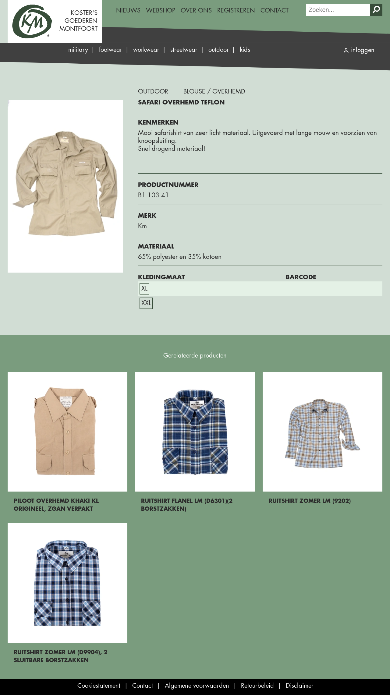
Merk (147, 216)
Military (78, 50)
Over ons (196, 10)
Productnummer (168, 185)
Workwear (146, 50)
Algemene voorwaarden (197, 686)
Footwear (110, 50)
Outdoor (218, 50)
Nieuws (128, 10)
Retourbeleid (257, 686)
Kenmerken (158, 122)
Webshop (160, 10)
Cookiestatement (98, 686)
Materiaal (156, 246)
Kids (245, 50)
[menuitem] (128, 11)
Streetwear (183, 50)
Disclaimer (300, 686)
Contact (275, 10)
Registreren (236, 10)
